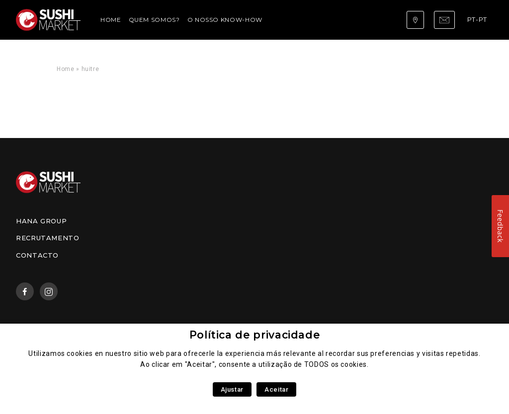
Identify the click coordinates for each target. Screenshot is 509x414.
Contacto (37, 255)
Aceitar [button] (276, 389)
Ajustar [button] (232, 389)
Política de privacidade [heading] (254, 335)
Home (110, 19)
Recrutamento (48, 238)
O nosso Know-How (224, 19)
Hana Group (41, 221)
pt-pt (477, 19)
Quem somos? (154, 19)
